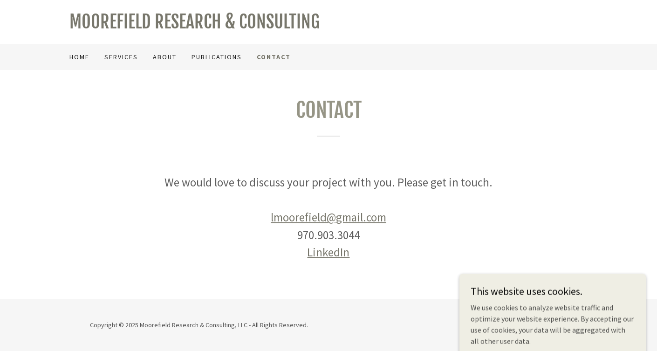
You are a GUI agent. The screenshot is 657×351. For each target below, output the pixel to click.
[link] (198, 25)
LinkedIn (328, 252)
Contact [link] (274, 57)
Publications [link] (217, 57)
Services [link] (121, 57)
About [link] (165, 57)
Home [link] (79, 57)
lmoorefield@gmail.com (328, 217)
